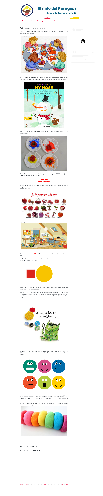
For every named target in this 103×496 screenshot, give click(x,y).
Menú (32, 21)
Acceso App (40, 21)
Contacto (49, 21)
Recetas (56, 21)
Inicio (45, 484)
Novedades (25, 21)
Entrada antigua (64, 484)
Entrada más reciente (24, 484)
